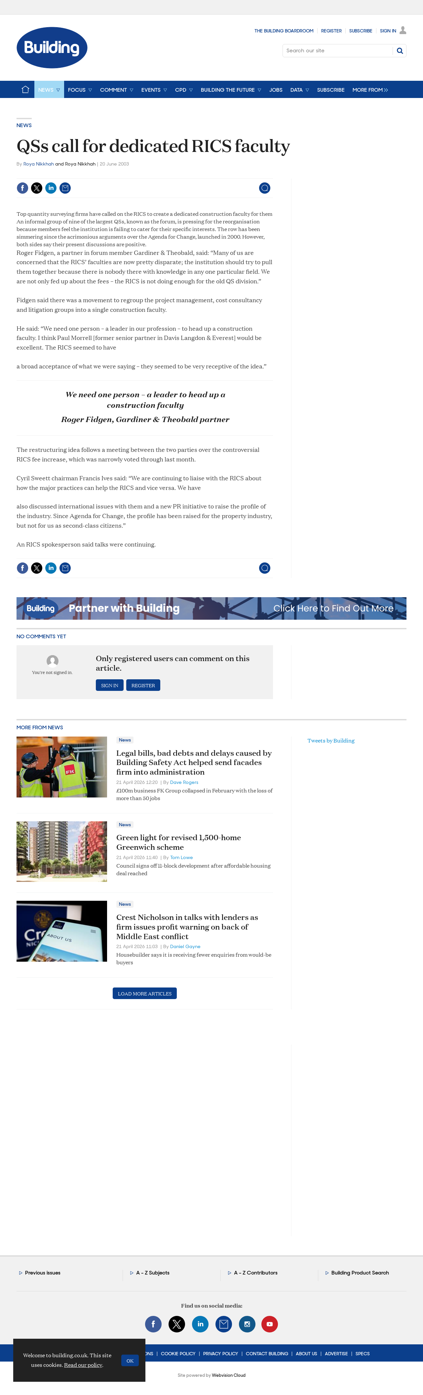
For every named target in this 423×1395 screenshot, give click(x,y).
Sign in (109, 685)
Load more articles (145, 993)
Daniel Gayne (185, 946)
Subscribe (360, 30)
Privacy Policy (220, 1354)
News (24, 125)
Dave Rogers (184, 782)
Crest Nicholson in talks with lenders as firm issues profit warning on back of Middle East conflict (187, 926)
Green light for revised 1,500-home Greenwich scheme (178, 842)
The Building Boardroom (284, 30)
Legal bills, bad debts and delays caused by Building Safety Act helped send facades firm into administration (194, 762)
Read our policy (83, 1365)
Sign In (388, 30)
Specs (363, 1354)
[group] (369, 89)
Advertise (336, 1354)
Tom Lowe (181, 857)
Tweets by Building (331, 740)
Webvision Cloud (229, 1375)
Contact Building (267, 1354)
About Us (306, 1354)
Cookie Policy (178, 1354)
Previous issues (42, 1272)
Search (400, 50)
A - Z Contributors (256, 1272)
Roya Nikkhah (38, 164)
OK (130, 1360)
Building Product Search (360, 1272)
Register (331, 30)
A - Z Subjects (153, 1272)
